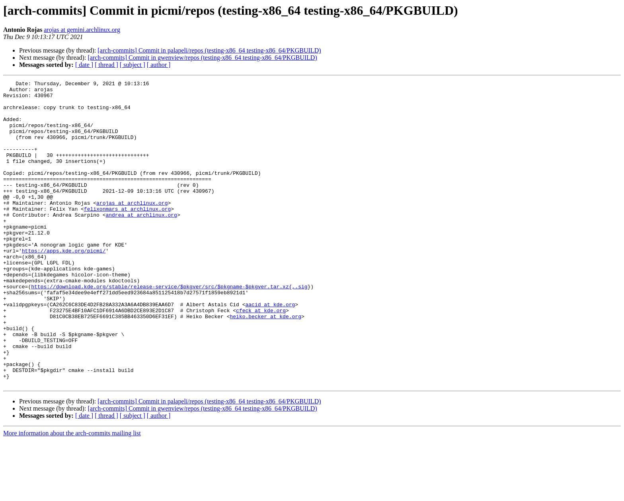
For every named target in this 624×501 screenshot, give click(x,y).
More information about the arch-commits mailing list (72, 494)
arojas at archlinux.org (132, 227)
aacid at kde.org (270, 349)
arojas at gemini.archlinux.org (82, 29)
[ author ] (159, 64)
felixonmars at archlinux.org (127, 235)
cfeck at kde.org (261, 356)
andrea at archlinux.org (141, 242)
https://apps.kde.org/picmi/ (64, 285)
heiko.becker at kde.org (265, 364)
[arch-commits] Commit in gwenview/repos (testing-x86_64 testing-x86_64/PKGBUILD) (202, 57)
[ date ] (84, 64)
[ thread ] (106, 64)
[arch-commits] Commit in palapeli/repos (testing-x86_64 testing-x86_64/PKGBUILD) (209, 50)
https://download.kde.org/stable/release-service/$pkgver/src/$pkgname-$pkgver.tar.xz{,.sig (169, 328)
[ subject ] (132, 64)
